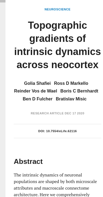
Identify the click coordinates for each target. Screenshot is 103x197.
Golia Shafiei (37, 83)
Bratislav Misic (71, 99)
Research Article (47, 113)
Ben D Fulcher (37, 99)
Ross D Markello (71, 83)
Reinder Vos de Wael (35, 91)
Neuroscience (57, 9)
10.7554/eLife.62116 (61, 131)
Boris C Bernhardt (79, 91)
